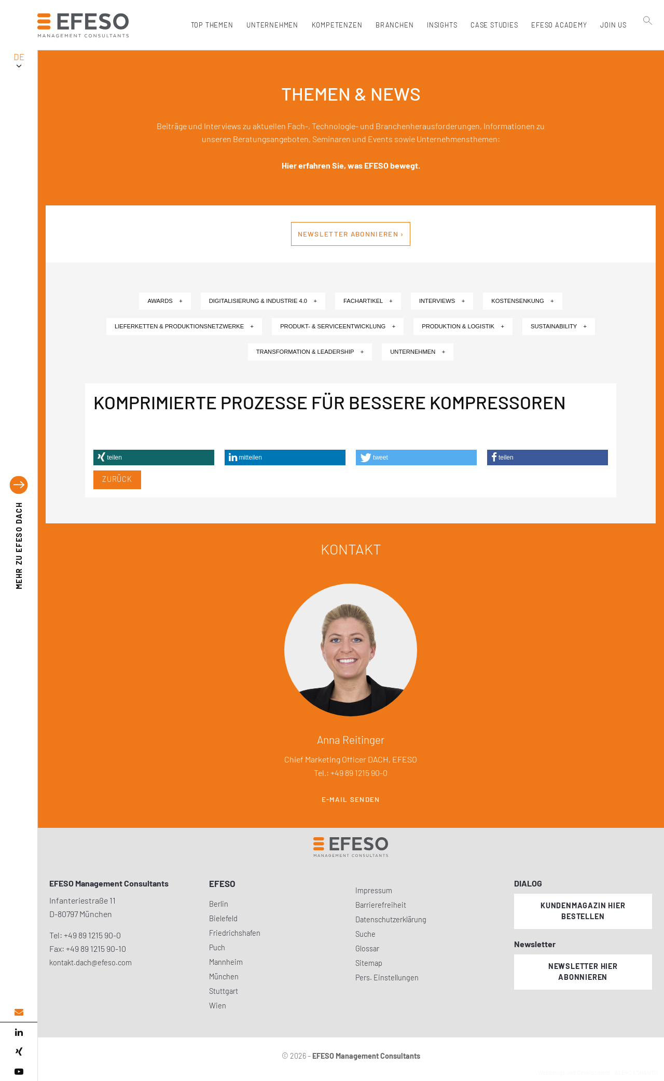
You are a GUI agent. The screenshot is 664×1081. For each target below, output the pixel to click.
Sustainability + (559, 326)
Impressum (373, 890)
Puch (217, 947)
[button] (153, 457)
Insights (440, 25)
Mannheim (226, 962)
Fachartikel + (368, 301)
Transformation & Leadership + (310, 352)
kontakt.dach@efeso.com (90, 962)
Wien (217, 1005)
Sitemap (368, 963)
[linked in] (18, 1032)
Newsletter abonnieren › (351, 234)
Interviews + (442, 301)
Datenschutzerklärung (390, 919)
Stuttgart (223, 991)
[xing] (18, 1052)
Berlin (218, 903)
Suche (365, 934)
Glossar (367, 948)
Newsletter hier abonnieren (583, 971)
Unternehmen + (417, 352)
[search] (648, 47)
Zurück (117, 479)
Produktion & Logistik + (463, 326)
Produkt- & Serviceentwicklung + (337, 326)
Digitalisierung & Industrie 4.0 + (263, 301)
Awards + (164, 301)
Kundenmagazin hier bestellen (583, 911)
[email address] (18, 1012)
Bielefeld (223, 918)
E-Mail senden (351, 799)
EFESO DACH (19, 546)
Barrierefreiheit (380, 904)
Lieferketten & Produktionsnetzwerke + (184, 326)
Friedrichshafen (234, 932)
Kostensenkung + (522, 301)
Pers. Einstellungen (387, 977)
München (224, 976)
